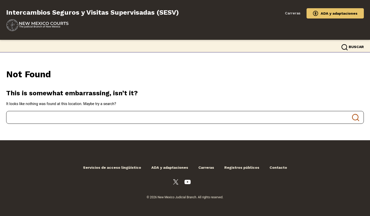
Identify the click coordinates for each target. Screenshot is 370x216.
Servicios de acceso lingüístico (112, 167)
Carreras (292, 13)
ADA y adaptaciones (339, 13)
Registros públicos (241, 167)
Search (355, 117)
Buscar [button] (356, 47)
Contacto (278, 167)
